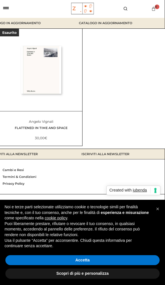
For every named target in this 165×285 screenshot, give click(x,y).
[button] (157, 208)
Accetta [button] (82, 260)
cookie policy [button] (56, 218)
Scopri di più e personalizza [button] (82, 273)
